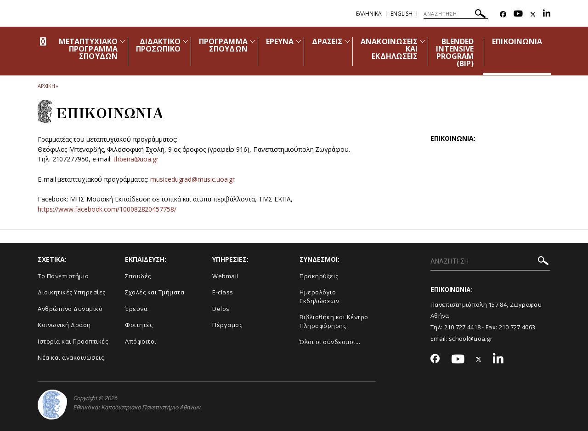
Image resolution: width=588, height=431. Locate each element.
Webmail (225, 276)
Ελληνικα (369, 13)
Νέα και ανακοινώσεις (71, 357)
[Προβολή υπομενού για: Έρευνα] (299, 41)
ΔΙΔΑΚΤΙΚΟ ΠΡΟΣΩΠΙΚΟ (158, 45)
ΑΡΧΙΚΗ (46, 85)
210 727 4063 (517, 327)
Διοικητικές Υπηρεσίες (72, 292)
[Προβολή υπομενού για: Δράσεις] (347, 41)
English (401, 13)
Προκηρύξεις (319, 276)
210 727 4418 (462, 327)
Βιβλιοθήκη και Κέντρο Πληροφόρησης (334, 321)
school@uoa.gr (470, 338)
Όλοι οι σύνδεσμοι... (330, 342)
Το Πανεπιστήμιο (63, 276)
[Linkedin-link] (546, 14)
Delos (221, 309)
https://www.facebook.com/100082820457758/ (107, 209)
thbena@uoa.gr (135, 159)
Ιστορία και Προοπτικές (73, 341)
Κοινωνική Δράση (64, 325)
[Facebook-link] (503, 14)
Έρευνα (136, 309)
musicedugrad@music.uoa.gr (192, 179)
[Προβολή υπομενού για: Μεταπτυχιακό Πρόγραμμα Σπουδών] (123, 41)
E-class (222, 292)
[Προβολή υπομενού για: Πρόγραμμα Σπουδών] (253, 41)
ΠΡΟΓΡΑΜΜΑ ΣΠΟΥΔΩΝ (223, 45)
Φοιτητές (139, 325)
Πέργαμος (227, 325)
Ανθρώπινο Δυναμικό (70, 309)
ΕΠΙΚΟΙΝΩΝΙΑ (517, 41)
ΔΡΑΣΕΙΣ (327, 41)
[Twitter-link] (533, 14)
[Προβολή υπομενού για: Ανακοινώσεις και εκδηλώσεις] (423, 41)
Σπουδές (138, 276)
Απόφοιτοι (141, 341)
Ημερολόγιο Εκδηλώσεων (319, 296)
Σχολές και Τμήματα (154, 292)
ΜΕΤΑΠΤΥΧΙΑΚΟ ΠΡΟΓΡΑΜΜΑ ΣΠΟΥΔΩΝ (88, 48)
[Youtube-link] (518, 14)
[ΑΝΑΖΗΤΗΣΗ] (456, 14)
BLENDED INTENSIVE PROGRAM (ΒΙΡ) (455, 52)
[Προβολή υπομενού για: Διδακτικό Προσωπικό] (186, 41)
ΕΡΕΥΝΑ (280, 41)
